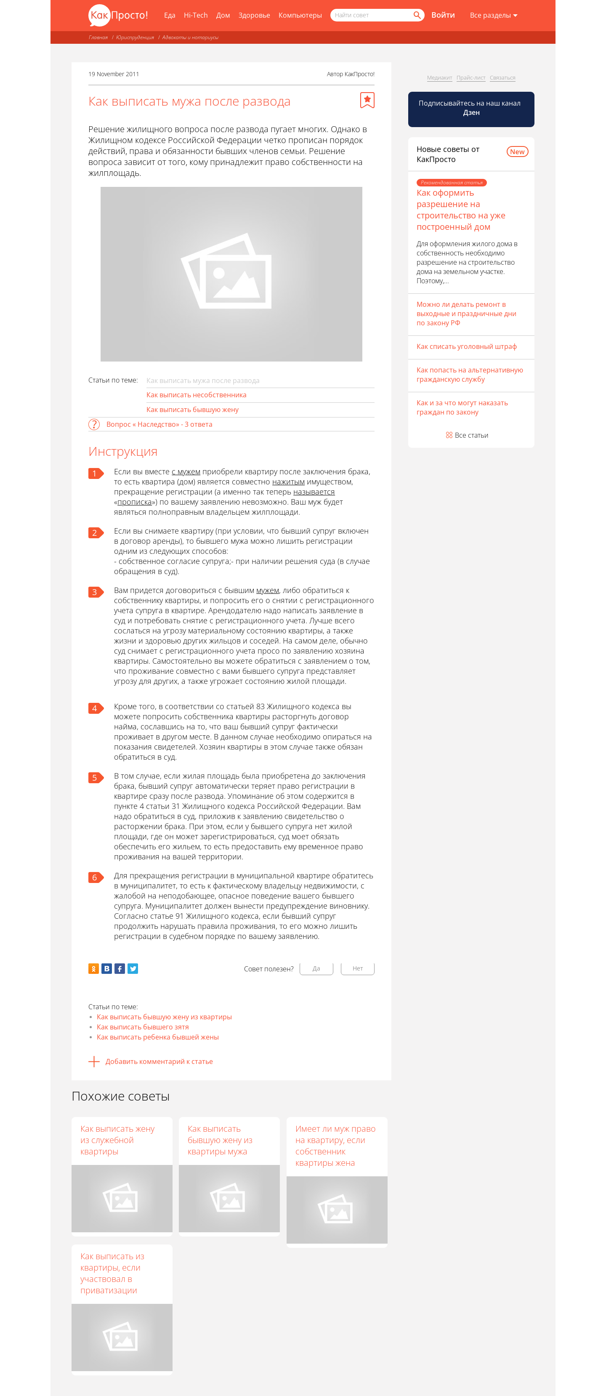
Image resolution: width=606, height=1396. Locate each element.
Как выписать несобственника (196, 394)
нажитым (288, 481)
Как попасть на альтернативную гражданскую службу (470, 374)
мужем (267, 590)
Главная (98, 37)
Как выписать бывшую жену (192, 409)
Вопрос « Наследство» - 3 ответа (159, 424)
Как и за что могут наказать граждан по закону (462, 407)
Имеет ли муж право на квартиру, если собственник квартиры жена (336, 1145)
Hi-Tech (196, 15)
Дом (223, 15)
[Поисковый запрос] (377, 15)
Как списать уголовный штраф (467, 346)
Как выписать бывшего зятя (143, 1027)
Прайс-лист (471, 77)
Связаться (503, 77)
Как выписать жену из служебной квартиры (117, 1140)
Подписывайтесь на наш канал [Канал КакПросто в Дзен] (470, 107)
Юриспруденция (135, 37)
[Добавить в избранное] (367, 100)
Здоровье (254, 15)
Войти (443, 15)
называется (314, 492)
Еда (169, 15)
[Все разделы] (494, 16)
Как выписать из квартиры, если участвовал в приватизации (112, 1273)
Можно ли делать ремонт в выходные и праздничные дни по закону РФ (466, 313)
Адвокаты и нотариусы (190, 37)
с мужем (186, 471)
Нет (358, 968)
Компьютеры (300, 15)
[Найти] (416, 15)
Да (316, 968)
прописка (134, 502)
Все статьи (472, 435)
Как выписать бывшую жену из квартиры (164, 1016)
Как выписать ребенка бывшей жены (158, 1037)
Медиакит (439, 77)
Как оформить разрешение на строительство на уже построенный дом (461, 209)
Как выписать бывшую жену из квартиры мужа (221, 1140)
